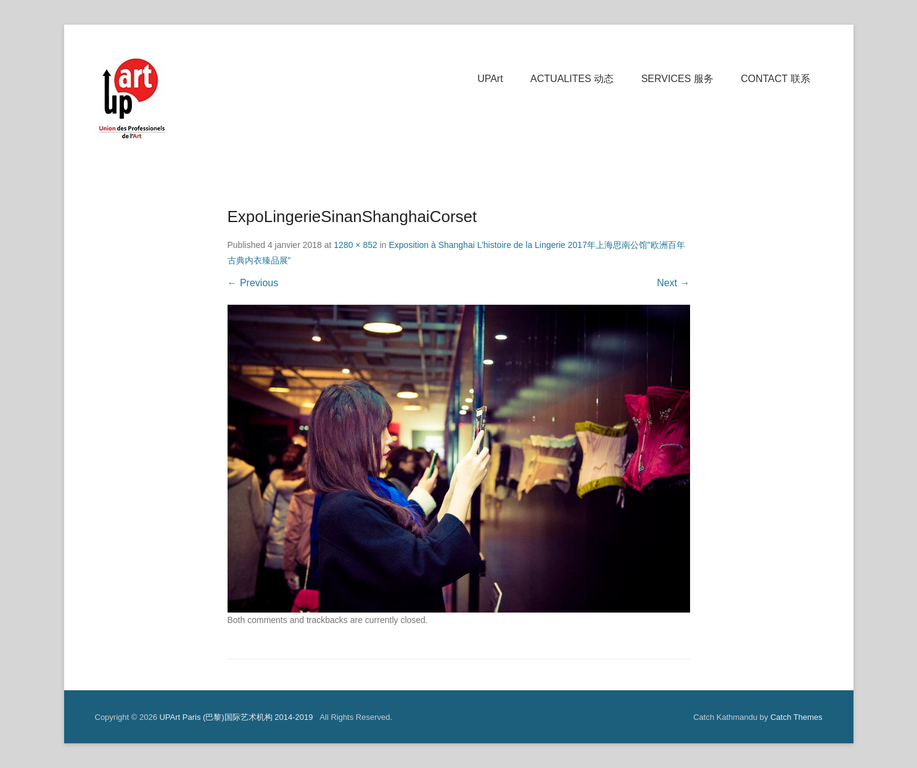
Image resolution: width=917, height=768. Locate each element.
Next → (673, 283)
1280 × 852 (355, 245)
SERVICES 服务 (677, 78)
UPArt (490, 78)
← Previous (253, 283)
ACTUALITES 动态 (572, 78)
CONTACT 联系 (775, 78)
